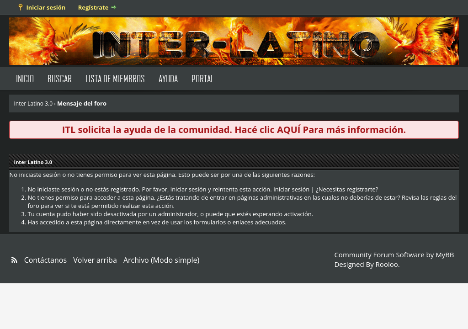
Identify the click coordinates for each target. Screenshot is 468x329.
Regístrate (93, 7)
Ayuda (168, 78)
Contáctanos (45, 260)
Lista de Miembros (115, 78)
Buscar (60, 78)
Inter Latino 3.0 (33, 103)
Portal (202, 78)
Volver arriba (95, 260)
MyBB (445, 254)
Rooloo (387, 264)
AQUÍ (288, 129)
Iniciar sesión (45, 7)
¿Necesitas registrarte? (347, 189)
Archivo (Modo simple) (161, 260)
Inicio (25, 78)
